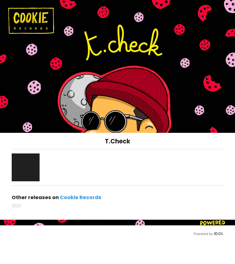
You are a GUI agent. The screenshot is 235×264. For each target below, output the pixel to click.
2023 (16, 206)
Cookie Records (80, 197)
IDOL (218, 233)
